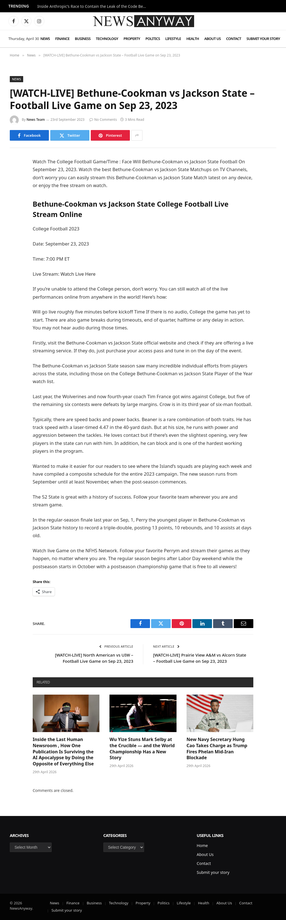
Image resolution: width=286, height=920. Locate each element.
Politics (153, 38)
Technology (107, 38)
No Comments (103, 119)
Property (131, 38)
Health (192, 38)
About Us (212, 38)
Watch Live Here (78, 274)
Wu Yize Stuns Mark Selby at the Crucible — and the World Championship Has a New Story (142, 749)
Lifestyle (173, 38)
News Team (36, 119)
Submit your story (263, 38)
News (45, 38)
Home (202, 845)
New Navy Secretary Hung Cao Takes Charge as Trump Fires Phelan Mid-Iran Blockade (217, 749)
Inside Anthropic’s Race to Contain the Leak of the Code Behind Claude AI (93, 6)
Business (82, 38)
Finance (62, 38)
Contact (233, 38)
